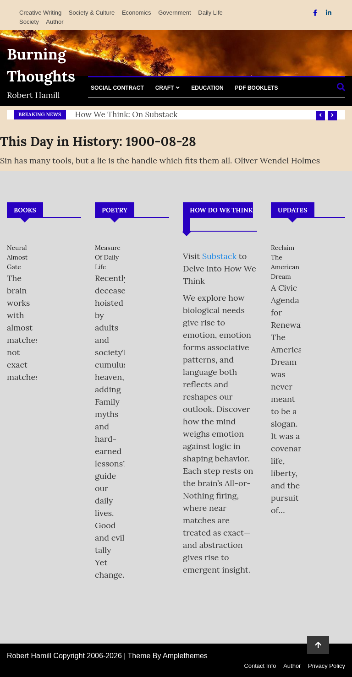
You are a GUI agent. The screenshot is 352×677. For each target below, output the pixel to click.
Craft (164, 88)
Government (174, 12)
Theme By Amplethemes (168, 656)
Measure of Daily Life (108, 257)
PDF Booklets (256, 88)
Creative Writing (40, 12)
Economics (136, 12)
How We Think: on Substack (126, 114)
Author (54, 21)
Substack (219, 256)
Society (29, 21)
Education (207, 88)
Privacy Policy (326, 665)
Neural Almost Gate (17, 257)
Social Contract (117, 88)
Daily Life (210, 12)
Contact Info (260, 665)
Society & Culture (92, 12)
